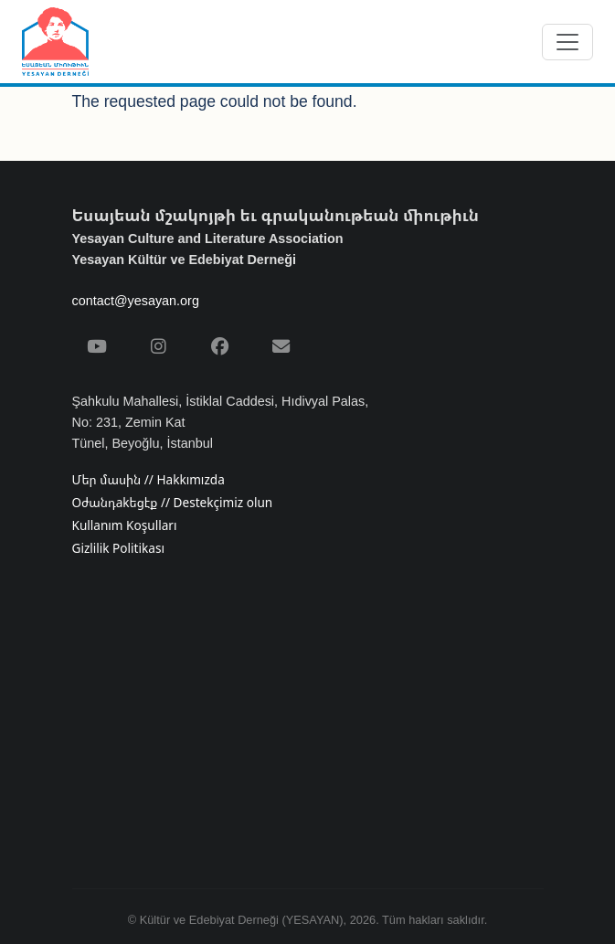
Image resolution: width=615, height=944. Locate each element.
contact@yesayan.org (135, 300)
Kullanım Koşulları (124, 525)
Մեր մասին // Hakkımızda (148, 479)
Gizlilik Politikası (118, 548)
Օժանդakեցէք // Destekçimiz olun (172, 502)
